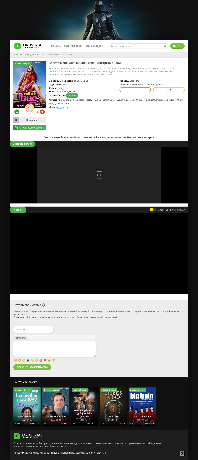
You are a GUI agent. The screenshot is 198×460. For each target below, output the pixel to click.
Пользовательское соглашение (88, 452)
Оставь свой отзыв (27, 305)
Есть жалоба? (175, 209)
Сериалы (55, 46)
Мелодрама (62, 107)
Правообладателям (24, 452)
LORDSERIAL (19, 54)
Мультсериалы (73, 46)
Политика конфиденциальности (53, 452)
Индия (60, 87)
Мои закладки (94, 46)
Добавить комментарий (32, 367)
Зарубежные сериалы (37, 54)
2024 (64, 84)
